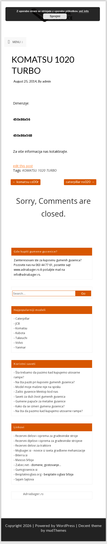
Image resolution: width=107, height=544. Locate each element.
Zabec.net (22, 465)
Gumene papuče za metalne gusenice (40, 401)
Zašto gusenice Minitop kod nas (36, 392)
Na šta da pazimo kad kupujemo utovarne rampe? (49, 411)
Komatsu (21, 328)
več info (84, 11)
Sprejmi (55, 16)
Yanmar (20, 347)
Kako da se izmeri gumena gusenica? (39, 406)
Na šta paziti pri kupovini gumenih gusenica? (45, 382)
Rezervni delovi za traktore (33, 446)
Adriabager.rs (33, 494)
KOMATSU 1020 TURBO (39, 170)
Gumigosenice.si (26, 470)
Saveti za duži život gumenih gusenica (40, 397)
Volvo (19, 343)
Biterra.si (21, 455)
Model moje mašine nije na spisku (38, 387)
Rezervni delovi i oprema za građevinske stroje (46, 436)
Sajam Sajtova (24, 479)
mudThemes (56, 530)
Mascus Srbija (24, 460)
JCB (17, 324)
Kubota (20, 333)
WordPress (65, 525)
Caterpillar (22, 319)
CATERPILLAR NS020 (80, 182)
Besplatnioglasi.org (28, 474)
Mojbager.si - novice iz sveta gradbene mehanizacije (50, 450)
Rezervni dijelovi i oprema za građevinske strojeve (48, 441)
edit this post (23, 166)
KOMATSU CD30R (26, 182)
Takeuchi (21, 338)
